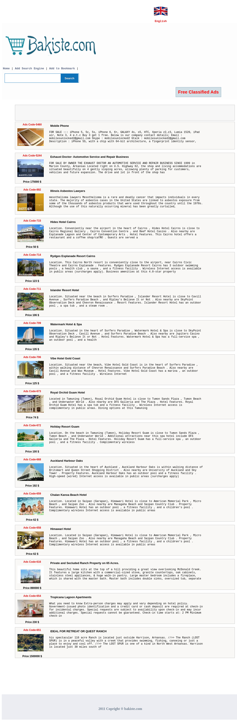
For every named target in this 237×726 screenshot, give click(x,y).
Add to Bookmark (63, 70)
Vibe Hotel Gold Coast (65, 360)
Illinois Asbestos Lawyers (67, 193)
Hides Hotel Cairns (63, 224)
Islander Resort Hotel (64, 292)
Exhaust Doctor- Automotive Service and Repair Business (89, 158)
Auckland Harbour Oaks (66, 462)
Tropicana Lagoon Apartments (70, 599)
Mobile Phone (59, 127)
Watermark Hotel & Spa (66, 326)
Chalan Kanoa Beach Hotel (68, 496)
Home (6, 70)
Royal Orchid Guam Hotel (67, 394)
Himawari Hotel (60, 531)
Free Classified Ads (198, 94)
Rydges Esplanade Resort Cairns (72, 258)
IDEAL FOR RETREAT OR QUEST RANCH (78, 633)
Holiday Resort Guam (64, 428)
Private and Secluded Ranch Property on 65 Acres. (84, 565)
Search (69, 80)
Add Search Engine (29, 70)
